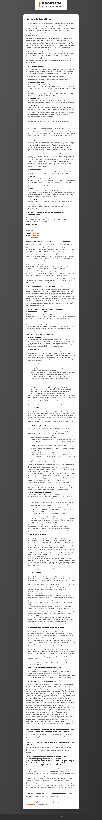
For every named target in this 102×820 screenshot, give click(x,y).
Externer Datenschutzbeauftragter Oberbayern (46, 802)
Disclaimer (48, 816)
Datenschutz (56, 816)
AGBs (62, 816)
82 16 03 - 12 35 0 (35, 233)
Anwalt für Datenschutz (31, 804)
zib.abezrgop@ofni (35, 235)
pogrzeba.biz (34, 237)
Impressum (41, 816)
